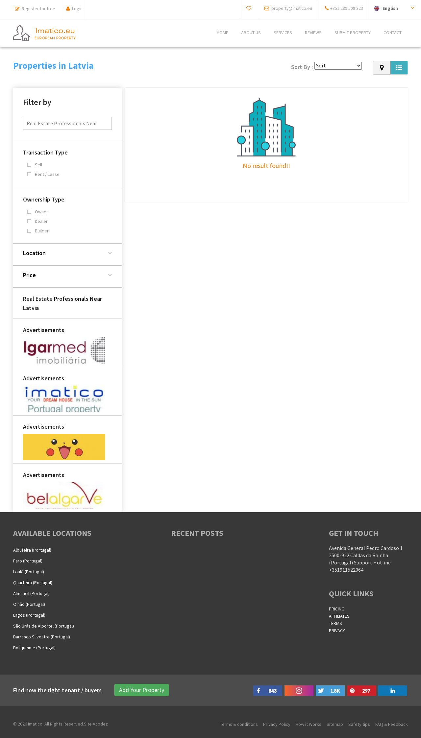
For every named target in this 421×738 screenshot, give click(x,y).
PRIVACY (337, 630)
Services (283, 33)
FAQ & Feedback (391, 724)
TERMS (335, 623)
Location (34, 253)
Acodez (100, 724)
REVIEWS (313, 33)
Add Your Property (140, 690)
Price (29, 275)
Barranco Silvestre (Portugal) (41, 637)
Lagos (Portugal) (29, 615)
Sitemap (335, 724)
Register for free (38, 9)
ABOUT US (251, 33)
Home (222, 33)
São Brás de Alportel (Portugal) (43, 626)
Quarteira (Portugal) (32, 582)
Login (77, 9)
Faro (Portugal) (27, 561)
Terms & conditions (239, 724)
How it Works (308, 724)
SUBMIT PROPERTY (352, 33)
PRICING (336, 609)
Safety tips (359, 724)
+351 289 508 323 (346, 8)
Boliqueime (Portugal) (34, 648)
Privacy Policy (276, 724)
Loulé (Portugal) (28, 572)
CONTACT (393, 33)
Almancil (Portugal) (31, 593)
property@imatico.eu (291, 8)
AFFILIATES (339, 616)
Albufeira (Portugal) (32, 550)
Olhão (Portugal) (29, 604)
